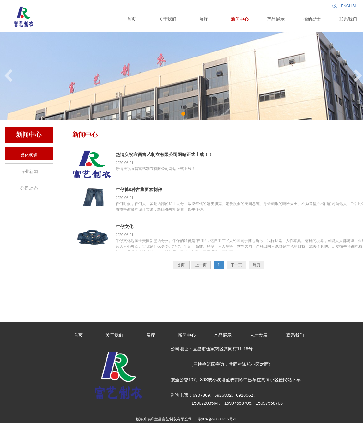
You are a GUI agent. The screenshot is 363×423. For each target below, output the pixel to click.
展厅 (203, 19)
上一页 (201, 265)
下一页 (236, 265)
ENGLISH (349, 6)
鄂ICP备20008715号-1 (218, 419)
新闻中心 (240, 19)
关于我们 (167, 19)
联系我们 (295, 335)
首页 (131, 19)
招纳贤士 (312, 19)
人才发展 (259, 335)
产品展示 (276, 19)
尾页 (256, 265)
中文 (333, 6)
